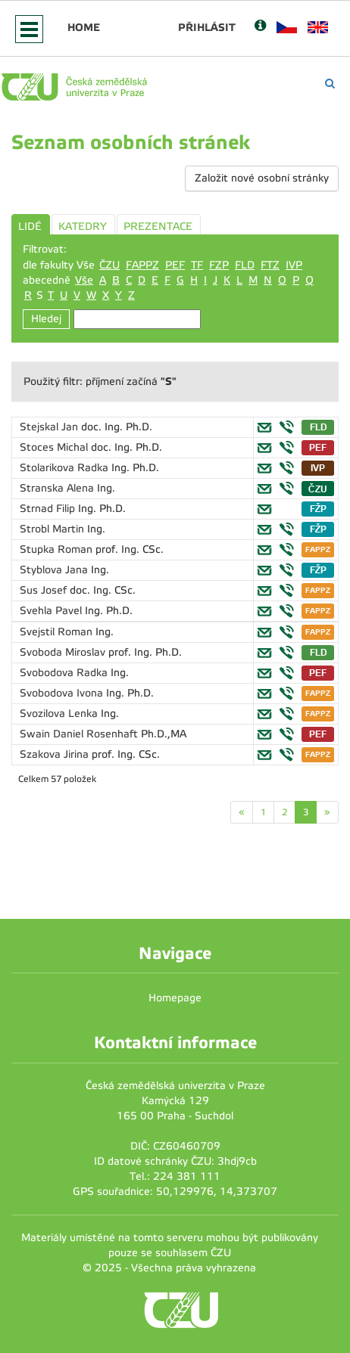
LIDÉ (30, 226)
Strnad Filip (49, 508)
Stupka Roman (57, 549)
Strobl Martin (53, 529)
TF (197, 265)
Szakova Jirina (56, 754)
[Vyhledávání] (330, 83)
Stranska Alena (58, 488)
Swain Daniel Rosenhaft (80, 734)
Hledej (46, 318)
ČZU (109, 265)
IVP (294, 265)
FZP (219, 265)
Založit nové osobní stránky (262, 178)
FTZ (270, 265)
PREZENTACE (157, 226)
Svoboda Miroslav (64, 652)
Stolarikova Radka (65, 467)
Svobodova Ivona (63, 693)
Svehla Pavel (52, 610)
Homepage (175, 998)
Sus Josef (45, 590)
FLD (245, 265)
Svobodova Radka (65, 672)
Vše (84, 280)
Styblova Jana (55, 570)
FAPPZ (142, 265)
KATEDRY (82, 226)
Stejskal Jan (50, 427)
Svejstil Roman (57, 632)
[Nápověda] (260, 27)
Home (83, 27)
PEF (175, 265)
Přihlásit (207, 27)
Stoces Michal (55, 447)
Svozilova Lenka (60, 713)
